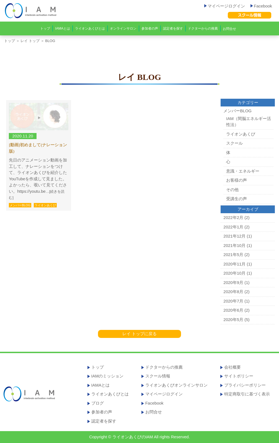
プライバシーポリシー (245, 385)
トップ (45, 28)
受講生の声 (236, 198)
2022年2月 (233, 217)
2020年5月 (233, 319)
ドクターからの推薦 (203, 28)
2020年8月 (233, 291)
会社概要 (232, 367)
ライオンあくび (45, 205)
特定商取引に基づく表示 (247, 394)
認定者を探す (173, 28)
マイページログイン (224, 6)
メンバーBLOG (20, 205)
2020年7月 (233, 301)
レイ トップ (30, 41)
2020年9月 (233, 282)
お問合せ (229, 29)
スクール (234, 143)
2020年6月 (233, 310)
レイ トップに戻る (139, 333)
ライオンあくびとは (90, 28)
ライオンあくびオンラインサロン (176, 385)
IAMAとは (62, 28)
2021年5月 (233, 254)
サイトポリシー (238, 376)
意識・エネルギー (242, 171)
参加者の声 (149, 28)
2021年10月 (234, 245)
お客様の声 (236, 180)
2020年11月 (234, 264)
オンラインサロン (123, 28)
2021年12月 (234, 236)
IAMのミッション (107, 376)
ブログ (97, 403)
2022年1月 (233, 227)
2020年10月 (234, 273)
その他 (232, 189)
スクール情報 (157, 376)
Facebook (261, 6)
